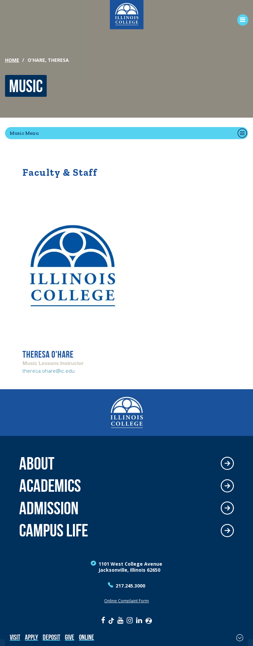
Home (12, 60)
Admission (49, 508)
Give (69, 637)
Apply (31, 637)
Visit (15, 637)
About (36, 464)
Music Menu (24, 133)
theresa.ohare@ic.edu (49, 370)
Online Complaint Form (126, 600)
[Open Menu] (240, 20)
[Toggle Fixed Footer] (239, 637)
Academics (50, 486)
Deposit (51, 637)
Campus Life (53, 530)
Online (86, 637)
